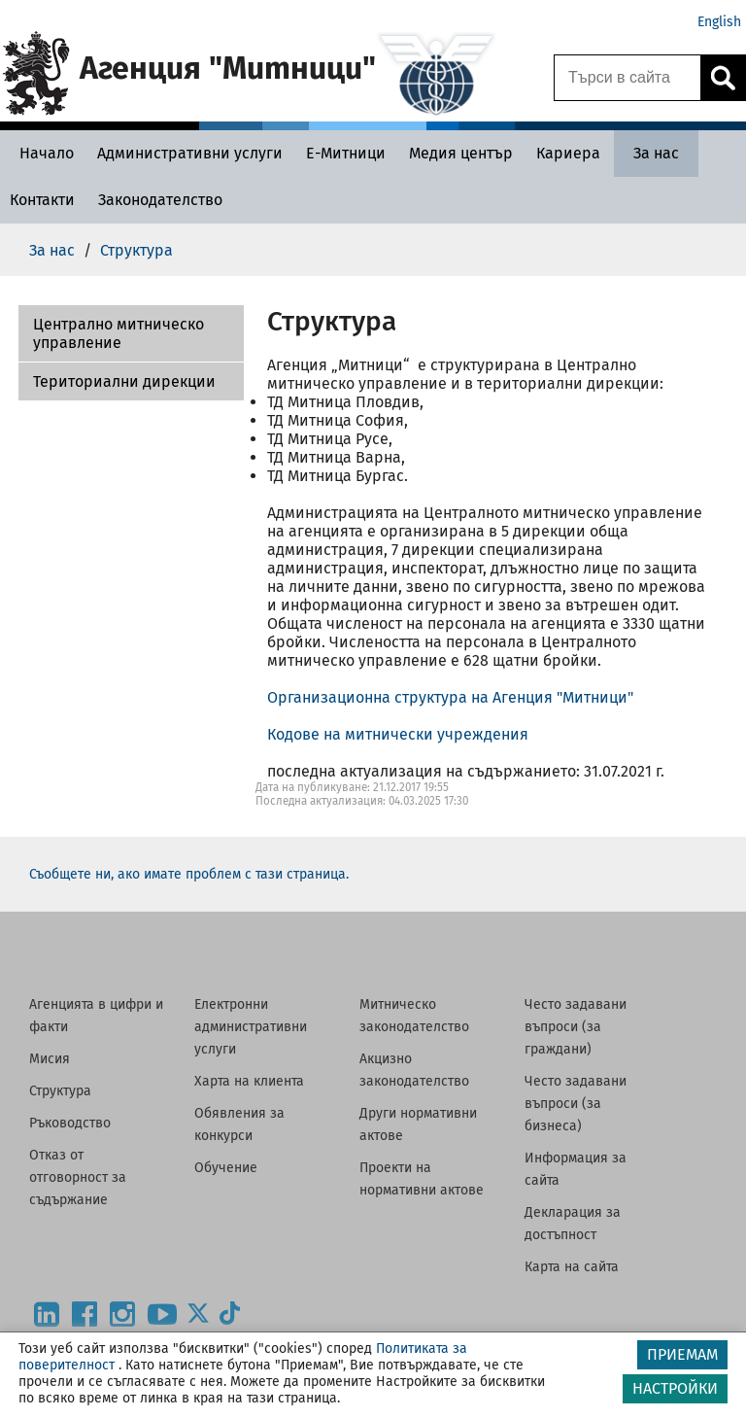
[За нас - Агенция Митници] (656, 153)
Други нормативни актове (418, 1124)
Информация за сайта (576, 1169)
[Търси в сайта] (627, 77)
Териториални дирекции (124, 381)
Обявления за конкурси (239, 1124)
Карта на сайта (572, 1267)
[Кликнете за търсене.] (722, 77)
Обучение (225, 1167)
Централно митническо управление (118, 333)
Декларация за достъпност (573, 1223)
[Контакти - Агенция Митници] (42, 199)
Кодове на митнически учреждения (397, 734)
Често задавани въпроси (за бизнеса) (576, 1103)
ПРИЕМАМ (682, 1354)
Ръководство (70, 1123)
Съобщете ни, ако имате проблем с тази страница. (189, 874)
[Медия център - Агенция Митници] (461, 153)
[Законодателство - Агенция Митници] (160, 199)
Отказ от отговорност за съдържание (77, 1177)
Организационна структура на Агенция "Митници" (450, 697)
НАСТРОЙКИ (675, 1388)
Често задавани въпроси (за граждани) (576, 1026)
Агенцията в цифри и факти (96, 1015)
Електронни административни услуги (250, 1026)
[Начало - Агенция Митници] (42, 153)
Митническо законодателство (414, 1015)
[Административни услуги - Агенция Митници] (189, 153)
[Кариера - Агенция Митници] (568, 153)
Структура (60, 1091)
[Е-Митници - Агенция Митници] (345, 153)
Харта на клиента (249, 1081)
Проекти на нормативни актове (421, 1178)
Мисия (49, 1059)
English (719, 22)
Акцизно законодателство (414, 1070)
